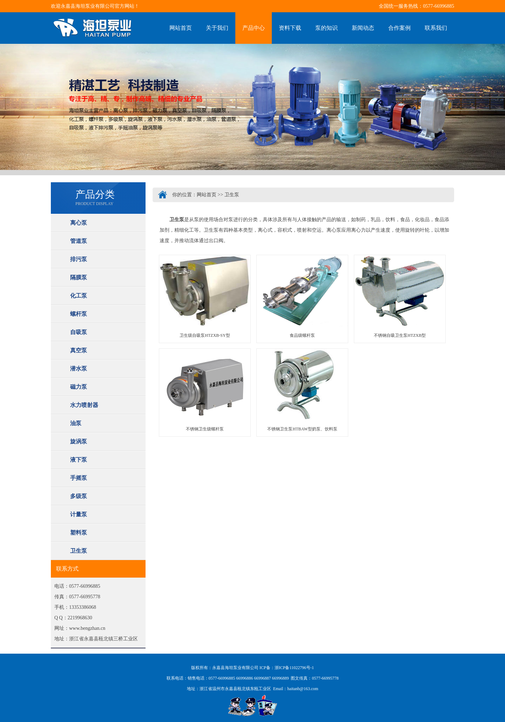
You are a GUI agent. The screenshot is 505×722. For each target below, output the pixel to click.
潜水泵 (78, 369)
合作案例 (399, 28)
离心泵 (78, 223)
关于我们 (217, 28)
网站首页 (180, 28)
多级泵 (78, 496)
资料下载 (290, 28)
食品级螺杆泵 (302, 335)
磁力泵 (78, 387)
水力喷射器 (84, 405)
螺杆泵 (78, 314)
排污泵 (78, 259)
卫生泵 (78, 551)
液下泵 (78, 460)
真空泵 (78, 350)
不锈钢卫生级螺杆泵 (205, 429)
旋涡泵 (78, 441)
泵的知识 (326, 28)
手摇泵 (78, 478)
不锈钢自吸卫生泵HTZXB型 (400, 335)
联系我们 (436, 28)
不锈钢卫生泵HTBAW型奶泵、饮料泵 (302, 429)
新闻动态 (363, 28)
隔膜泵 (78, 277)
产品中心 (253, 28)
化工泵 (78, 296)
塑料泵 (78, 533)
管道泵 (78, 241)
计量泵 (78, 514)
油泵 (75, 423)
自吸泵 (78, 332)
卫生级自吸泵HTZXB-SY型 (205, 335)
